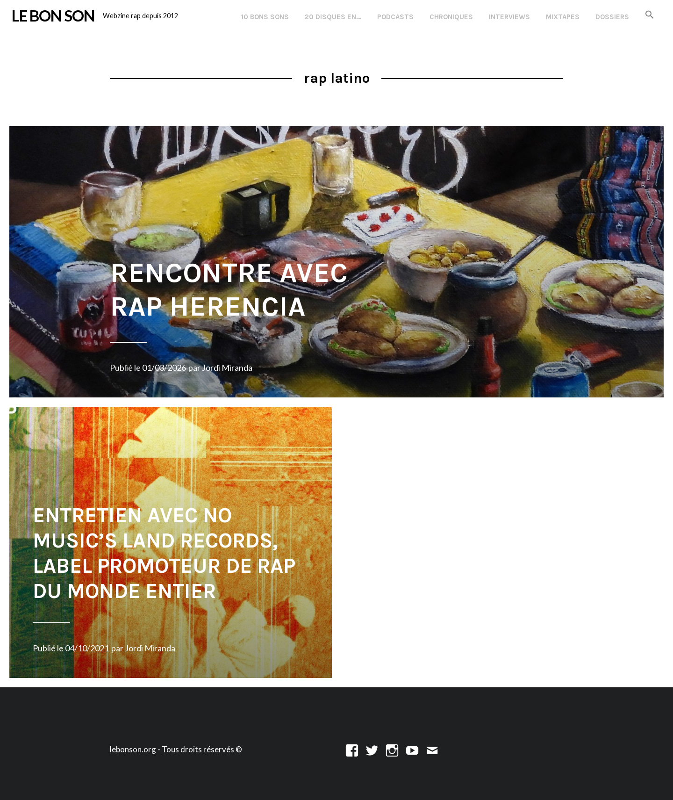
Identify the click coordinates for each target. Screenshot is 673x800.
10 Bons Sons (265, 17)
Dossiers (612, 17)
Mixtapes (563, 17)
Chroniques (451, 17)
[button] (649, 15)
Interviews (509, 17)
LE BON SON (53, 15)
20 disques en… (333, 17)
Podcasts (395, 17)
